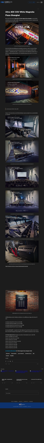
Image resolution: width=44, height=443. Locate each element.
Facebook (31, 401)
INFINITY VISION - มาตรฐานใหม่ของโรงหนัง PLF (7, 380)
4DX (33, 353)
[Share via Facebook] (5, 361)
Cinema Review (13, 353)
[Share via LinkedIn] (10, 361)
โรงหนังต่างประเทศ (28, 353)
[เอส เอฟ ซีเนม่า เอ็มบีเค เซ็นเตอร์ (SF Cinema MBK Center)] (36, 374)
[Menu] (41, 2)
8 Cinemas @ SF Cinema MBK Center (36, 379)
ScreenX (7, 355)
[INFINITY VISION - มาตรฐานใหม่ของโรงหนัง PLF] (7, 374)
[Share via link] (12, 361)
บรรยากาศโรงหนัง (21, 353)
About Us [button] (20, 401)
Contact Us (26, 401)
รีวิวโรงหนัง (8, 353)
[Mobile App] (32, 2)
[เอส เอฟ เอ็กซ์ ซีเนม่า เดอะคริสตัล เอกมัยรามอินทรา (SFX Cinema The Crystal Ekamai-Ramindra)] (22, 374)
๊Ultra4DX (11, 355)
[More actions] (38, 8)
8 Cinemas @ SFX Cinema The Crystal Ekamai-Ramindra (22, 380)
